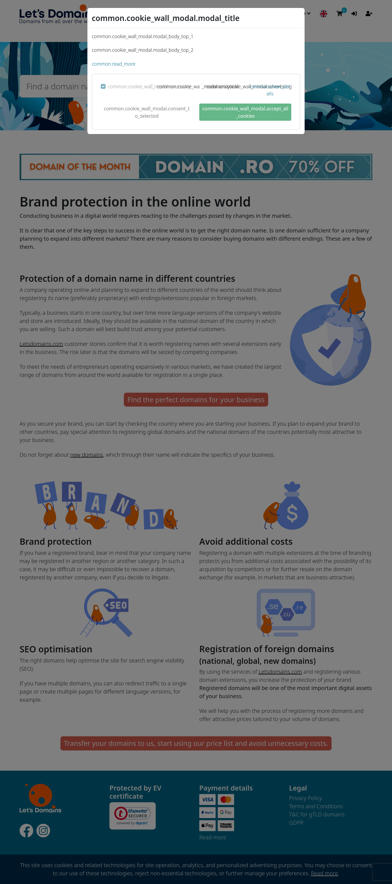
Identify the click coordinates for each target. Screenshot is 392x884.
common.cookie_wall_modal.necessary (149, 86)
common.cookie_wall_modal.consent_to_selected (146, 112)
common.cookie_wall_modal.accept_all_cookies (245, 112)
